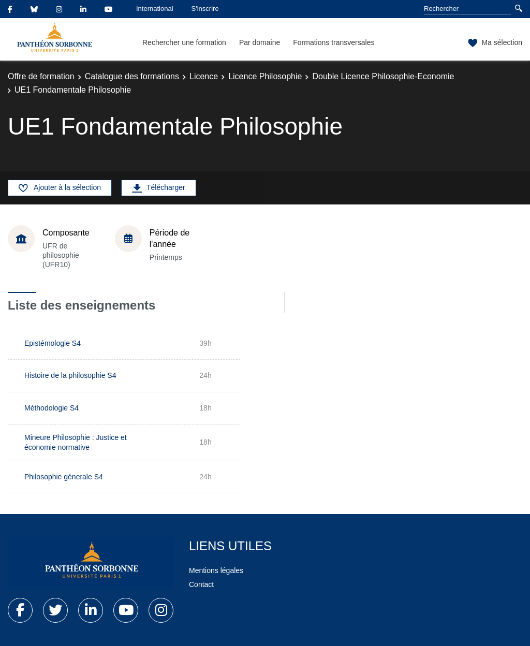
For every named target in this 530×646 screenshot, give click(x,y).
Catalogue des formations (132, 76)
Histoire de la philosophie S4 (70, 375)
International (154, 8)
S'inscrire (205, 8)
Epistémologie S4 (52, 343)
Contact (201, 584)
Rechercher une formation (184, 42)
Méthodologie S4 (51, 408)
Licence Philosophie (265, 76)
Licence (203, 76)
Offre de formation (41, 76)
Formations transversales (333, 42)
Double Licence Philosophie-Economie (383, 76)
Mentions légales (216, 570)
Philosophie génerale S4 (63, 477)
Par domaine (259, 42)
